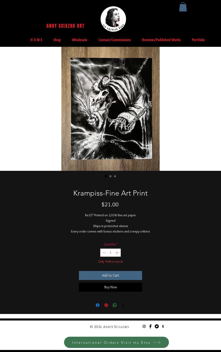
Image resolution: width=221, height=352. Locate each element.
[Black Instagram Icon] (144, 326)
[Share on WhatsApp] (114, 305)
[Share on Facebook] (97, 305)
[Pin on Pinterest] (106, 305)
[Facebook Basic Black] (150, 326)
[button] (183, 6)
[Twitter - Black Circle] (157, 326)
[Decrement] (103, 253)
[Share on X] (123, 305)
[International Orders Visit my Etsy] (116, 342)
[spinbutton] (110, 253)
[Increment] (117, 253)
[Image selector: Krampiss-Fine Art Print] (106, 176)
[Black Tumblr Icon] (163, 326)
